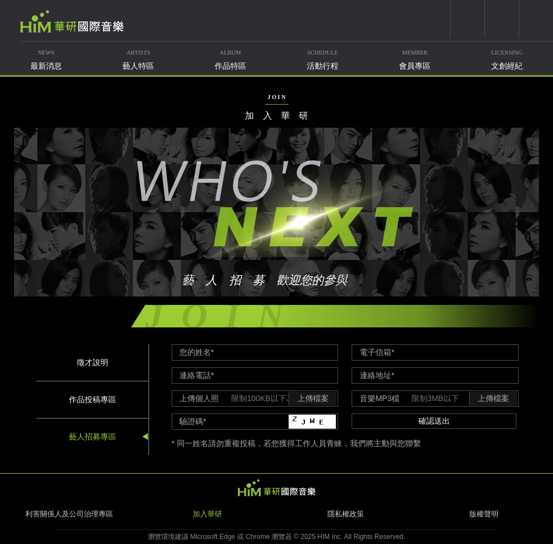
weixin (502, 19)
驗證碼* (192, 421)
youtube (467, 19)
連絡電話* (196, 375)
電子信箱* (376, 352)
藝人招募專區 (92, 435)
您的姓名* (196, 352)
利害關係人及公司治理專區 (69, 514)
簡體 (536, 19)
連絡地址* (376, 375)
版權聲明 (483, 514)
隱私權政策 (345, 514)
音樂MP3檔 (379, 398)
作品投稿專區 (92, 398)
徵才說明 (92, 361)
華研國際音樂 (72, 21)
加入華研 (207, 514)
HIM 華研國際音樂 (277, 487)
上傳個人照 (199, 398)
